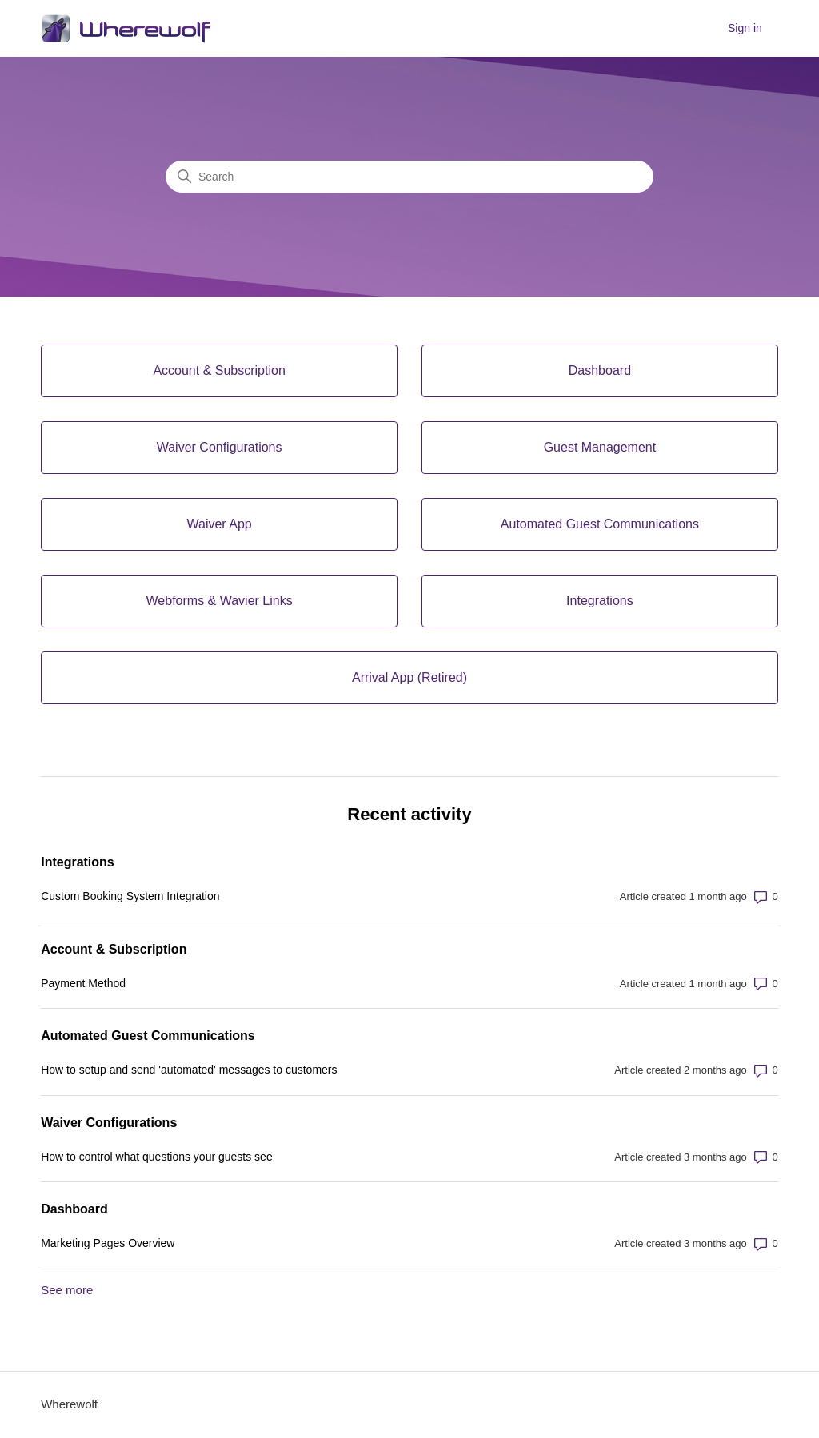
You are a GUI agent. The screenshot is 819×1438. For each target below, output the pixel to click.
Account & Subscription (113, 949)
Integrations (77, 862)
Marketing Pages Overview (107, 1243)
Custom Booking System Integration (130, 896)
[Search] (409, 177)
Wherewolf (69, 1404)
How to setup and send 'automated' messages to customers (189, 1069)
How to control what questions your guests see (157, 1156)
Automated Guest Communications (148, 1035)
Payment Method (83, 983)
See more (67, 1290)
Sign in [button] (745, 28)
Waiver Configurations (109, 1122)
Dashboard (74, 1209)
